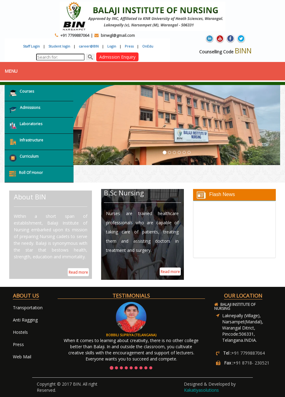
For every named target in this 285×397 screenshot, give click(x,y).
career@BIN (89, 46)
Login (111, 46)
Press (129, 46)
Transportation (28, 307)
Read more (78, 272)
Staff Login (31, 46)
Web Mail (22, 357)
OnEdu (147, 46)
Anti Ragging (25, 320)
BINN (243, 50)
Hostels (20, 332)
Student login (59, 46)
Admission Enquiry (117, 57)
